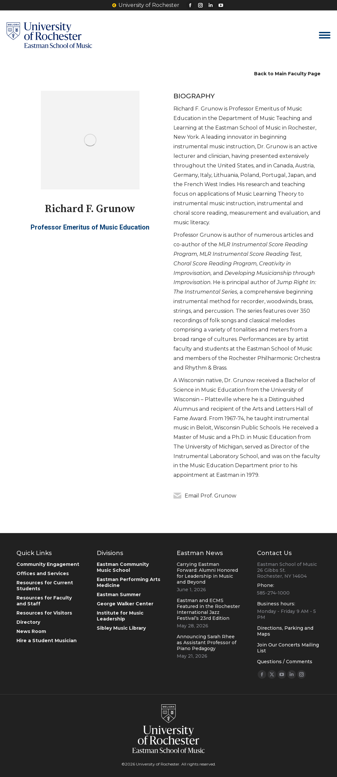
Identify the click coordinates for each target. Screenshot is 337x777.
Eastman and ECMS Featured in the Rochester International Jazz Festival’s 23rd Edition (208, 609)
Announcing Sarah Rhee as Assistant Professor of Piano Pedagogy (206, 642)
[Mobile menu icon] (324, 35)
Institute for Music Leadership (120, 616)
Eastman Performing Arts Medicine (128, 582)
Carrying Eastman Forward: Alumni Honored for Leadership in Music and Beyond (207, 573)
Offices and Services (42, 573)
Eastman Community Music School (123, 567)
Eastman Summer (119, 594)
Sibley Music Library (121, 628)
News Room (31, 631)
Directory (28, 622)
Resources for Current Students (44, 586)
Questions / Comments (284, 662)
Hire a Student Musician (46, 640)
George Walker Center (125, 604)
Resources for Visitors (44, 613)
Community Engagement (47, 564)
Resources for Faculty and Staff (44, 601)
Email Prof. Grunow (210, 496)
